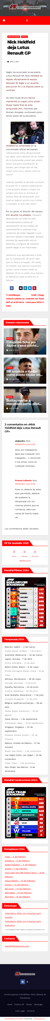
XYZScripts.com (39, 1019)
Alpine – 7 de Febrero (16, 868)
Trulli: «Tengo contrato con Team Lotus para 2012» (34, 298)
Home (9, 1005)
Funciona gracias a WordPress (17, 994)
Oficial (24, 36)
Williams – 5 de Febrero (17, 860)
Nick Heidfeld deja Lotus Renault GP (21, 47)
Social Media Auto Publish (14, 1019)
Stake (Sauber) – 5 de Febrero (20, 864)
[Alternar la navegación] (27, 20)
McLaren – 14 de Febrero (18, 888)
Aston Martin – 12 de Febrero (20, 880)
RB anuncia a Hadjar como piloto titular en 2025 (23, 374)
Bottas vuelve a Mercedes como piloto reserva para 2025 (23, 404)
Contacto (31, 1011)
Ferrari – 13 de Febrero (16, 884)
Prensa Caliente (23, 480)
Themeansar (25, 998)
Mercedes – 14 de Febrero (18, 892)
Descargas (38, 1005)
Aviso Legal (20, 1011)
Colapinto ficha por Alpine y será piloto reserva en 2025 (21, 345)
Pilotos (29, 1005)
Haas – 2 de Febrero (15, 856)
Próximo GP (19, 1005)
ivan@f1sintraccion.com (17, 946)
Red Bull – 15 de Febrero (17, 896)
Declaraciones (13, 36)
